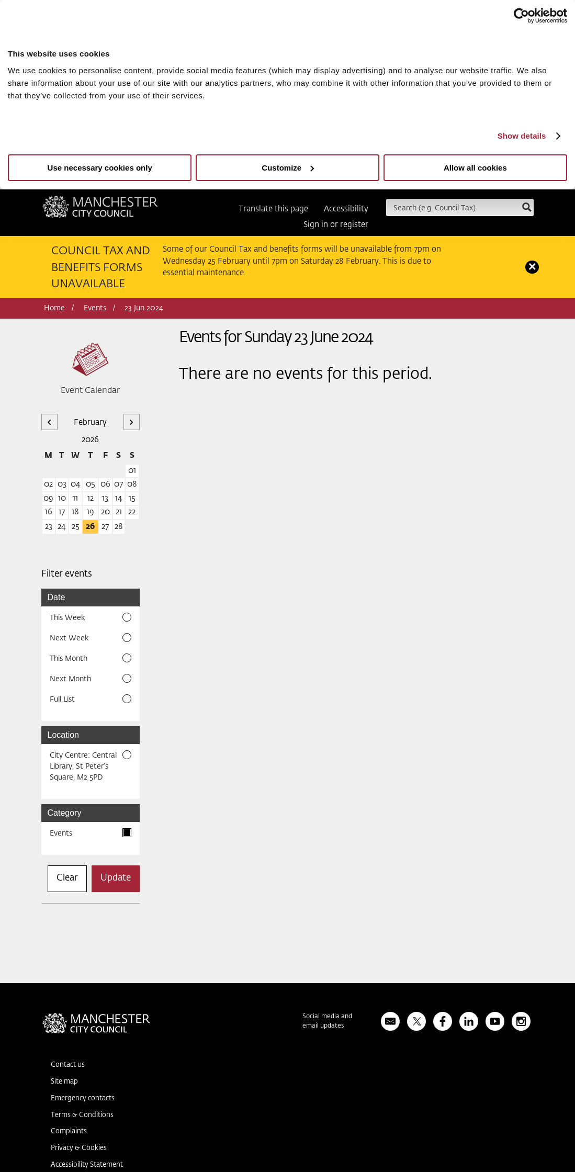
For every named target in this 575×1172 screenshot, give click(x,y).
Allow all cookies (475, 167)
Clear (67, 878)
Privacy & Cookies (79, 1148)
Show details (522, 135)
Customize (288, 167)
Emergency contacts (83, 1098)
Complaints (69, 1131)
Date (56, 597)
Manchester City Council (100, 210)
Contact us (68, 1065)
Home (54, 308)
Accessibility (346, 209)
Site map (64, 1081)
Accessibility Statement (87, 1165)
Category (65, 812)
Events (95, 308)
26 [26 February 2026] (90, 527)
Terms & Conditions (82, 1115)
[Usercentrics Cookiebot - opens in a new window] (521, 16)
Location (64, 734)
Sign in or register (335, 225)
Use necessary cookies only (100, 167)
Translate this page (273, 209)
